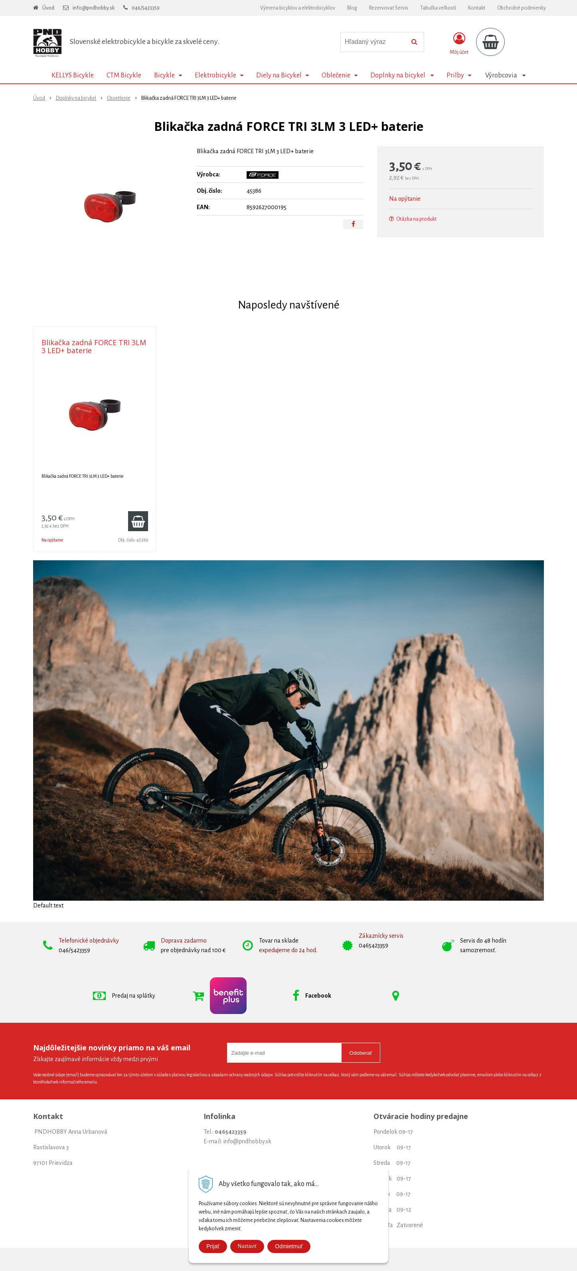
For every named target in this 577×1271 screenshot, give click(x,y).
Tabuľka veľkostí (438, 8)
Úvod (48, 8)
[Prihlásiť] (459, 43)
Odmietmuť (289, 1246)
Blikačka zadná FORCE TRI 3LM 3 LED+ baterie (93, 346)
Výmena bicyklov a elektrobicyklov (297, 8)
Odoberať (361, 1053)
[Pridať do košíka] (138, 521)
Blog (352, 8)
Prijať (212, 1246)
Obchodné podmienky (521, 8)
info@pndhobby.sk (94, 8)
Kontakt (476, 8)
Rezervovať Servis (388, 8)
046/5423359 (146, 8)
